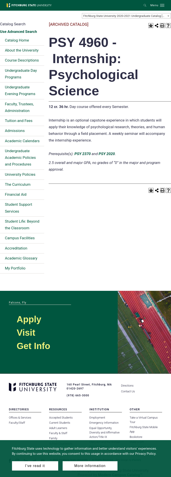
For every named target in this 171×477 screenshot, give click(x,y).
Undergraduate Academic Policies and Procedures (20, 158)
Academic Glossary (21, 258)
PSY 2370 (82, 154)
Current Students (59, 422)
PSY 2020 (107, 154)
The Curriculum (18, 184)
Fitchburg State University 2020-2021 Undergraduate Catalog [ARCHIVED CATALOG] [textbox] (127, 16)
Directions (127, 385)
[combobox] (126, 15)
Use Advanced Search (18, 31)
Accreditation (16, 248)
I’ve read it (35, 466)
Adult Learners (58, 427)
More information (90, 466)
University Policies (20, 174)
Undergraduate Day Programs (21, 73)
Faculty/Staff (17, 422)
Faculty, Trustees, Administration (19, 107)
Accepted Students (61, 417)
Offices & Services (20, 417)
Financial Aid (15, 194)
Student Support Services (18, 207)
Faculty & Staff (58, 433)
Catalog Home (17, 40)
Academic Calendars (22, 141)
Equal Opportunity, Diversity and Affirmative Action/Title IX (104, 432)
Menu (154, 5)
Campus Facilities (20, 238)
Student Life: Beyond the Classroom (22, 224)
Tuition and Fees (18, 120)
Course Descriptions (22, 60)
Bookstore (136, 436)
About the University (22, 50)
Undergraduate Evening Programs (20, 90)
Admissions (15, 130)
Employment (97, 417)
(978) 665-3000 (78, 395)
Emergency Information (104, 422)
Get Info (33, 346)
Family (53, 438)
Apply (29, 319)
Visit (26, 332)
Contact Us (128, 391)
